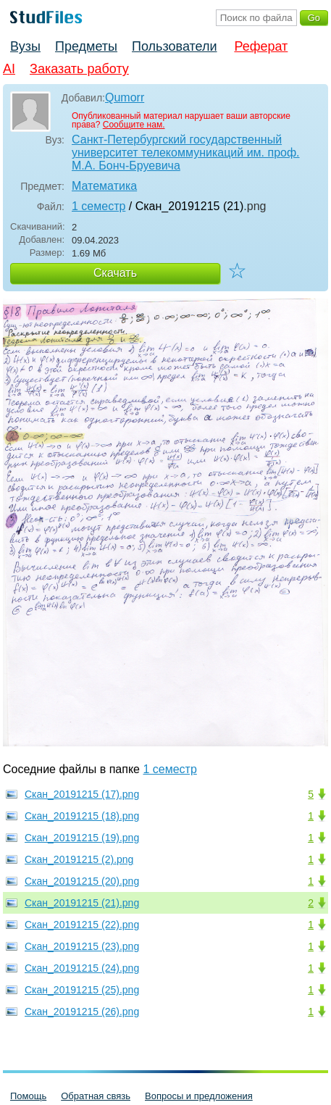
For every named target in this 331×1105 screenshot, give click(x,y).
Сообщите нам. (134, 124)
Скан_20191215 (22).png (82, 924)
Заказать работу (79, 69)
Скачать (115, 273)
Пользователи (174, 46)
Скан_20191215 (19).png (82, 837)
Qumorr (124, 97)
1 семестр (98, 206)
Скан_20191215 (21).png (82, 903)
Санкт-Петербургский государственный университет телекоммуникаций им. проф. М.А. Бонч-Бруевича (186, 152)
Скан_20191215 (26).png (82, 1011)
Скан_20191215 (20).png (82, 881)
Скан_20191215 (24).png (82, 968)
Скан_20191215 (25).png (82, 990)
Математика (104, 186)
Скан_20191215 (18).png (82, 816)
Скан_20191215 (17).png (82, 794)
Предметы (86, 46)
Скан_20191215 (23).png (82, 946)
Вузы (25, 46)
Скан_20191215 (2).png (79, 859)
